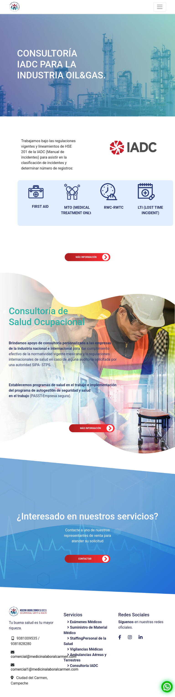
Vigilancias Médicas (86, 649)
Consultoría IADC (84, 666)
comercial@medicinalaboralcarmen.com (43, 656)
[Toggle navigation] (159, 6)
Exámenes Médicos (86, 622)
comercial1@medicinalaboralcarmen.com (44, 669)
